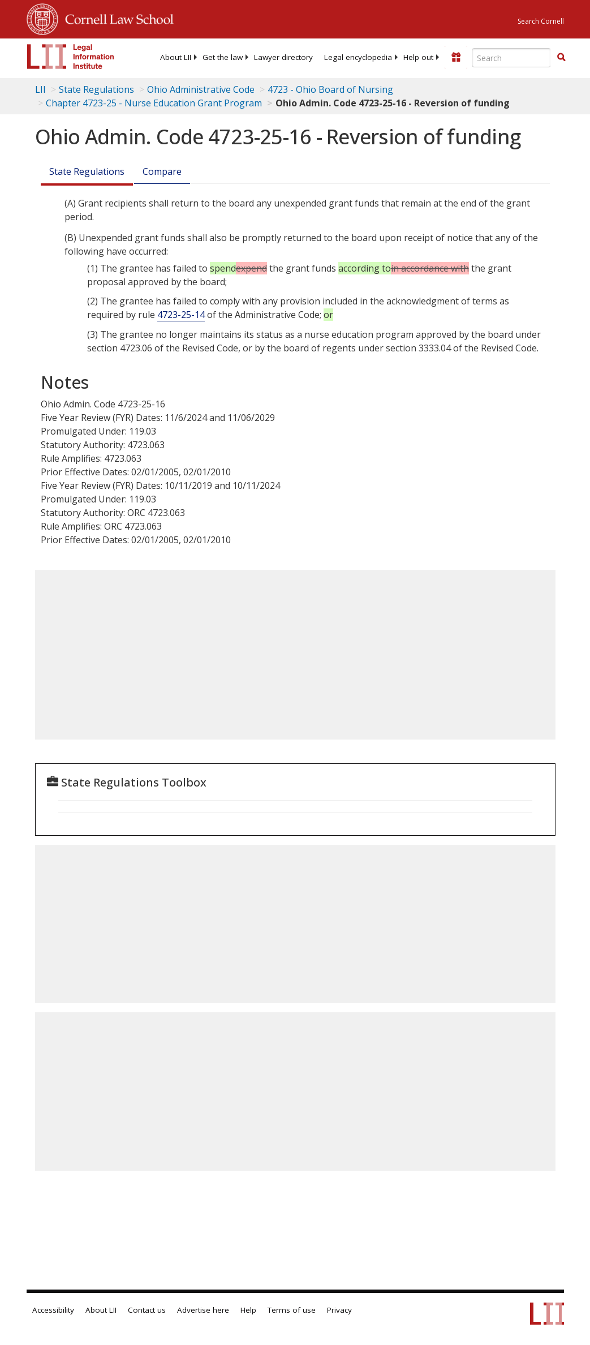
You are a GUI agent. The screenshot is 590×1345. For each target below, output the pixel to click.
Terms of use (292, 1310)
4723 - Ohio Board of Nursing (330, 89)
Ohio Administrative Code (201, 89)
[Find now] (561, 58)
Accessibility (53, 1310)
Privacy (339, 1310)
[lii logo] (70, 56)
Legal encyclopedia (358, 57)
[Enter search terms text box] (511, 57)
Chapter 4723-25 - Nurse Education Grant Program (154, 103)
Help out (418, 57)
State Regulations (96, 89)
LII (40, 89)
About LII (175, 57)
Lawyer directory (283, 57)
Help (248, 1310)
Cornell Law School (116, 17)
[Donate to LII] (456, 57)
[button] (561, 57)
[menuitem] (175, 57)
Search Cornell (541, 21)
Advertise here (203, 1310)
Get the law (223, 57)
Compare (162, 171)
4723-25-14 (181, 314)
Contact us (147, 1310)
